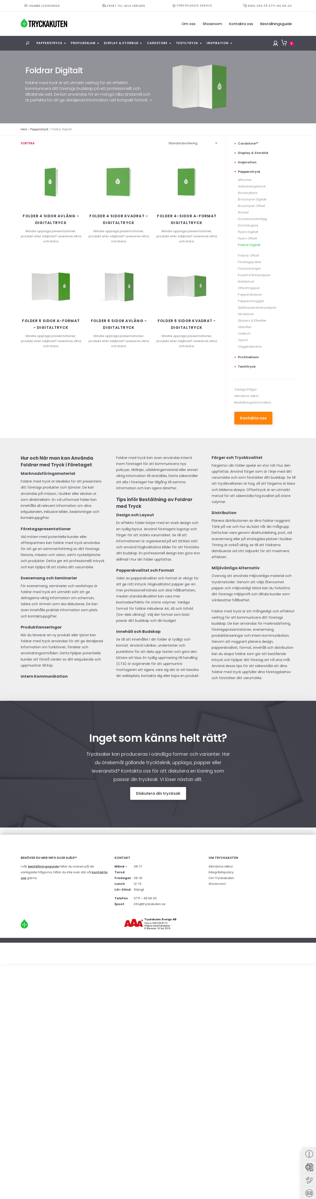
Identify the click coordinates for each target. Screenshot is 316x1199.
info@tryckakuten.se (150, 904)
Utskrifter (245, 327)
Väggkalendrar (250, 346)
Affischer (245, 180)
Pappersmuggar (251, 301)
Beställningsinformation (252, 402)
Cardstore (157, 43)
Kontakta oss (241, 23)
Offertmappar (249, 288)
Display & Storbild (121, 43)
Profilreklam (83, 43)
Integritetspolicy (221, 872)
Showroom (212, 23)
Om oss (188, 23)
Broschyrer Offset (251, 206)
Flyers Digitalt (248, 232)
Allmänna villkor (246, 396)
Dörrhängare (248, 225)
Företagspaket (249, 262)
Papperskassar (250, 294)
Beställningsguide (276, 23)
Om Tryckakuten (221, 878)
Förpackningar (249, 268)
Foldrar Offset (248, 255)
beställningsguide (43, 866)
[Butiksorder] (192, 143)
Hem (24, 129)
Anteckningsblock (252, 186)
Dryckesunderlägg (252, 219)
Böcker (243, 212)
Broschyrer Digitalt (252, 199)
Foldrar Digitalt (249, 245)
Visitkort (244, 333)
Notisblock (246, 281)
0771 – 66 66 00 (145, 898)
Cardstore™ (248, 143)
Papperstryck (49, 43)
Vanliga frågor (245, 389)
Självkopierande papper (257, 307)
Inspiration (217, 43)
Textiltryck (187, 43)
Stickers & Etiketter (252, 320)
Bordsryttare (247, 193)
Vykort (243, 340)
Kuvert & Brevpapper (254, 275)
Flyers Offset (247, 238)
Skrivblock (246, 314)
